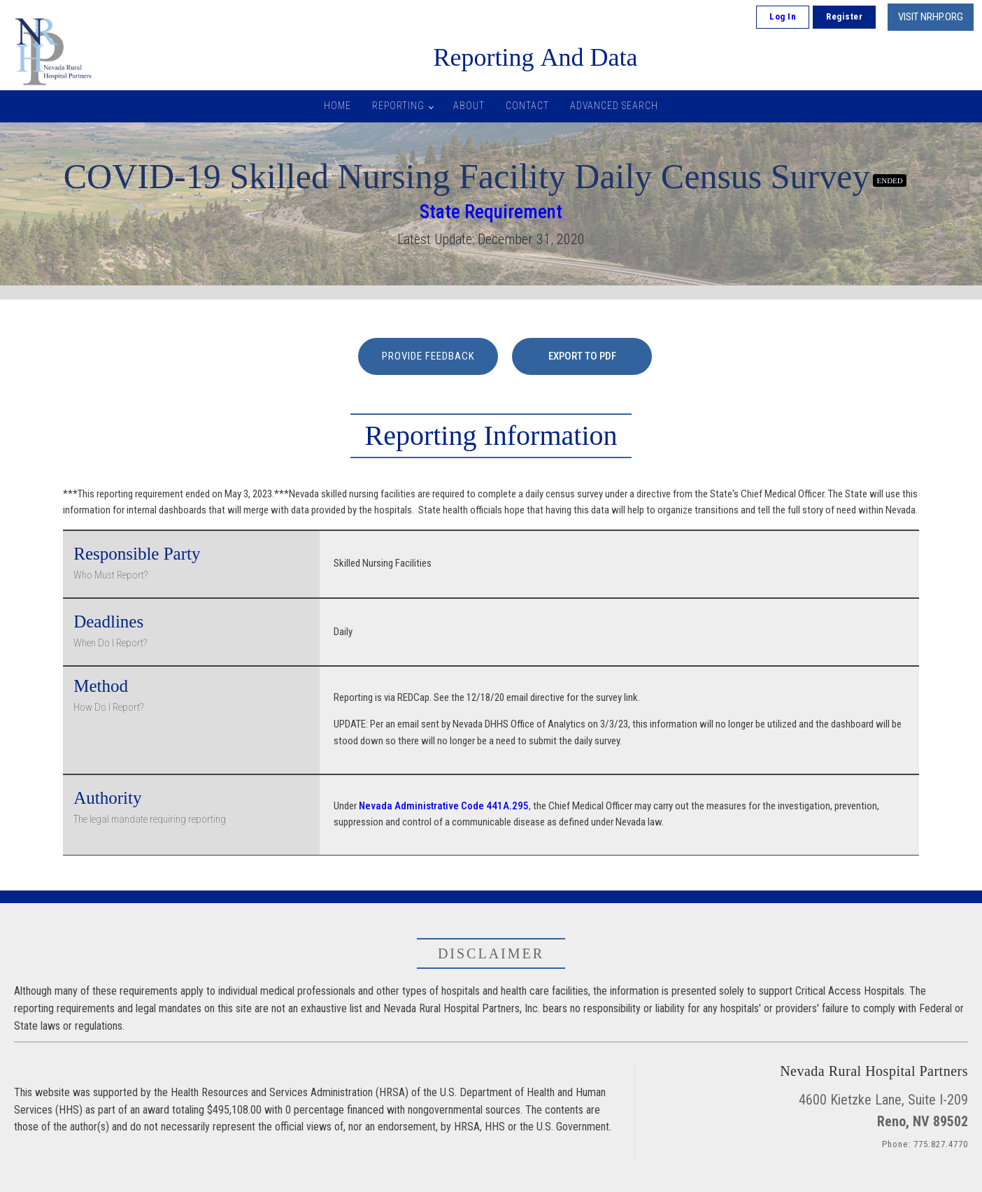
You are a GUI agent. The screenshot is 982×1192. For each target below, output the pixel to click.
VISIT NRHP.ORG (930, 16)
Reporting (398, 105)
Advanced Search (614, 105)
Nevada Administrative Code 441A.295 (444, 806)
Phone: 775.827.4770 (925, 1144)
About (469, 105)
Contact (527, 105)
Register (844, 16)
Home (337, 105)
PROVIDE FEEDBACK (428, 356)
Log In (782, 16)
